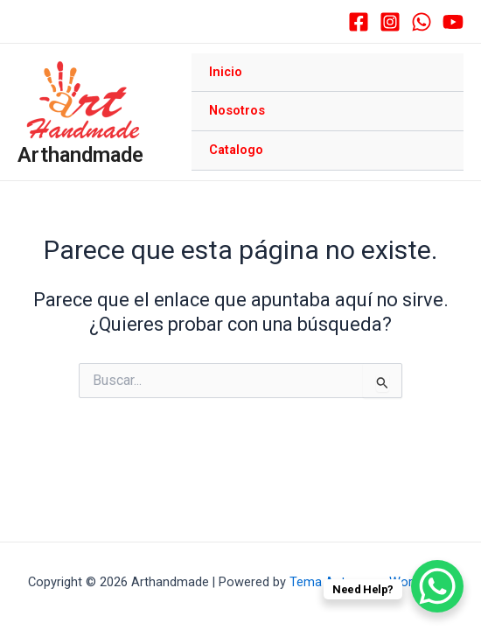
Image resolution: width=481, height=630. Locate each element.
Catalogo (236, 150)
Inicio (225, 72)
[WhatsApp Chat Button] (437, 586)
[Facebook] (358, 21)
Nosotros (237, 110)
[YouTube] (453, 21)
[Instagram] (390, 21)
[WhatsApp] (421, 21)
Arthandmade (80, 155)
